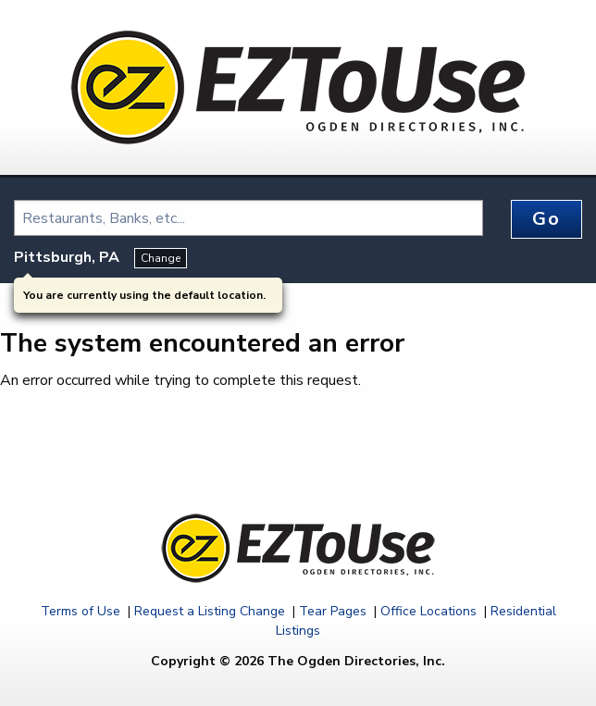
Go (546, 218)
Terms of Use (80, 611)
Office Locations (428, 611)
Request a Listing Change (209, 611)
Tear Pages (332, 611)
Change (160, 258)
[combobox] (248, 218)
